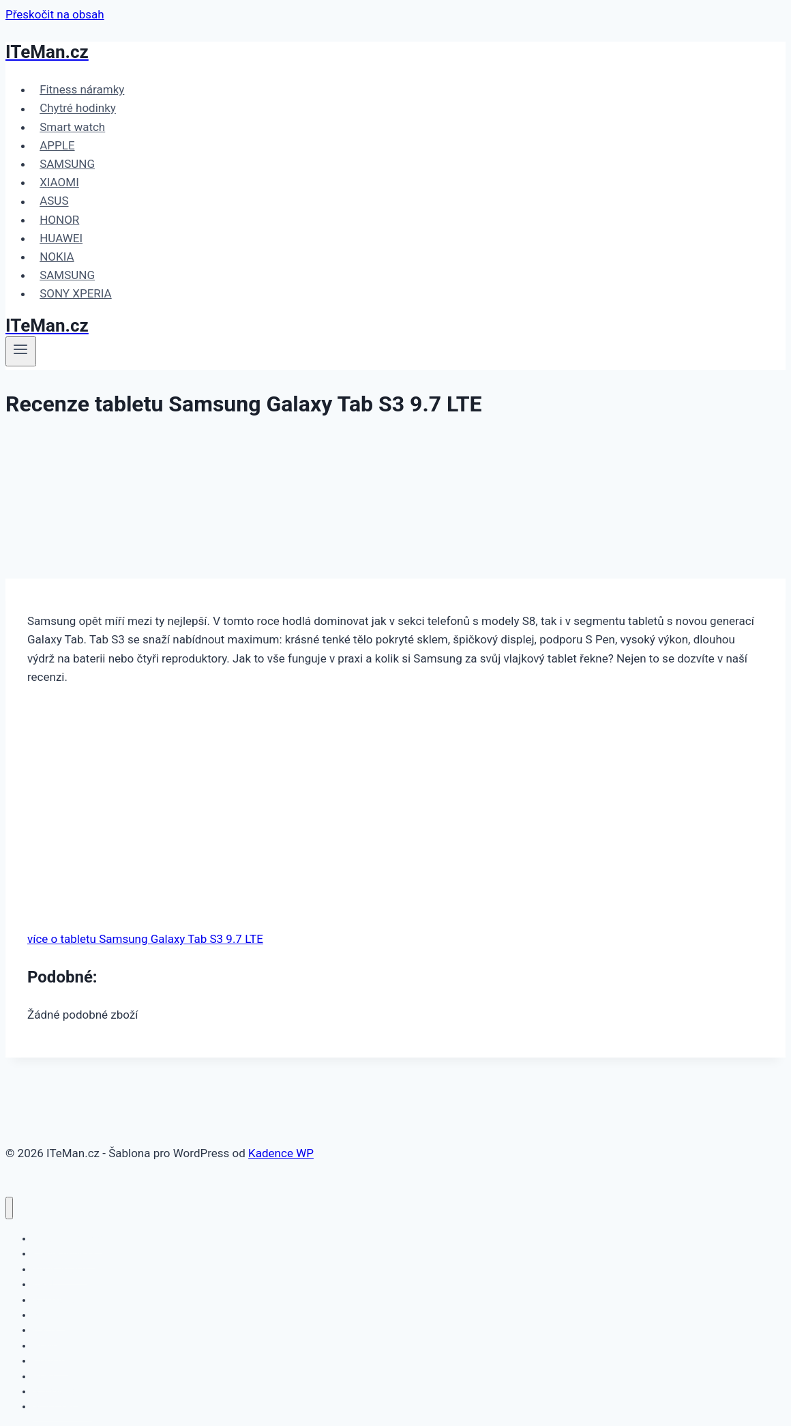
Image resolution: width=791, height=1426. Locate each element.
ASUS (54, 201)
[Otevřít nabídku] (20, 351)
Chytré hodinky (78, 108)
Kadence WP (281, 1153)
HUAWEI (61, 238)
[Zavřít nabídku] (9, 1208)
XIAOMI (59, 182)
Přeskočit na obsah (54, 14)
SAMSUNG (67, 164)
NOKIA (57, 256)
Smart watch (72, 127)
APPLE (57, 145)
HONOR (59, 220)
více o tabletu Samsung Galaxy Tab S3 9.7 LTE (145, 939)
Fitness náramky (82, 89)
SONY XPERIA (76, 293)
